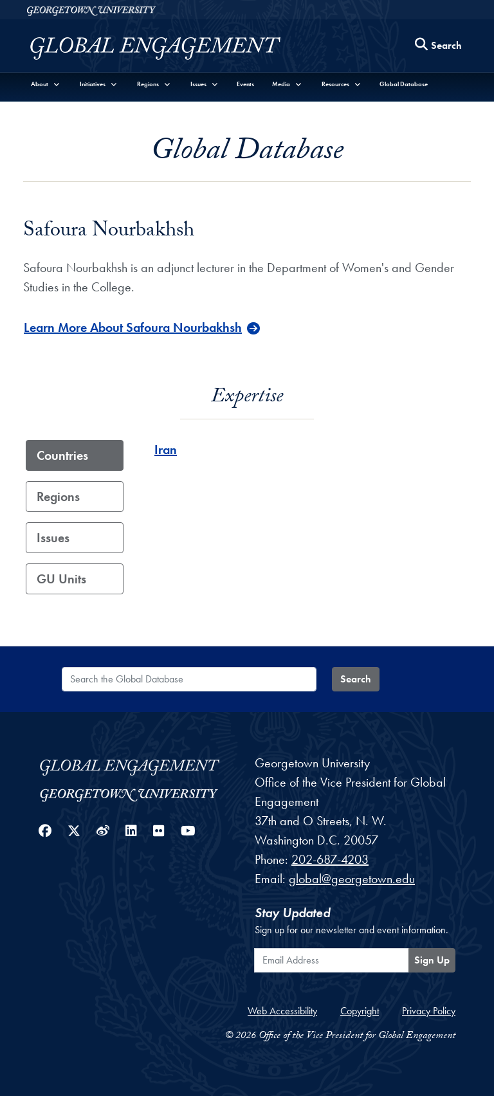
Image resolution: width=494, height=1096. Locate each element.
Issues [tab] (53, 537)
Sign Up (432, 960)
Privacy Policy (428, 1011)
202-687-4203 (330, 859)
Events (245, 84)
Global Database (404, 84)
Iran (165, 449)
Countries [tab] (62, 455)
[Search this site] (439, 46)
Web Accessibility (282, 1011)
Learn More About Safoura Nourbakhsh (133, 327)
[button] (45, 84)
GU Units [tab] (61, 579)
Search (355, 679)
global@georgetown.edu (352, 878)
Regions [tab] (58, 496)
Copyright (359, 1011)
